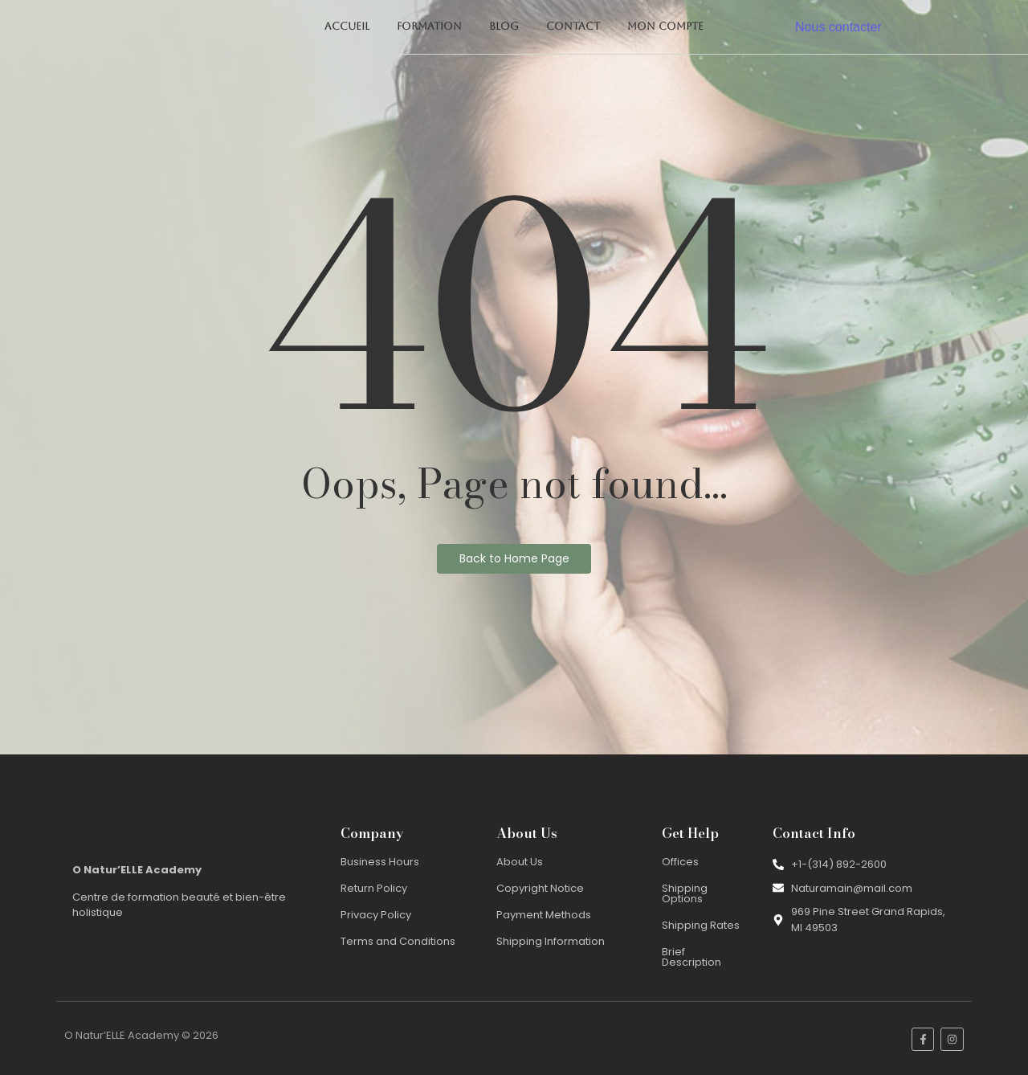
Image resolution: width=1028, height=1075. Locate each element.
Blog (504, 26)
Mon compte (665, 26)
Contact (573, 26)
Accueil (346, 26)
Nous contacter (838, 27)
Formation (429, 26)
